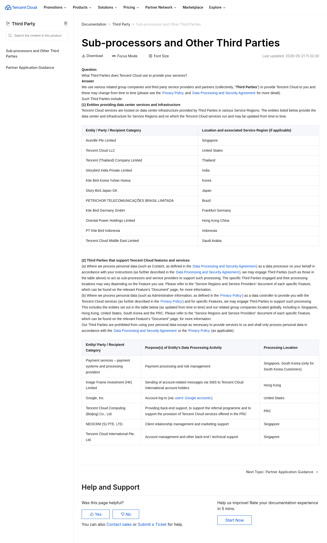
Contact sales (119, 524)
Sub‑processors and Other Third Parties (32, 53)
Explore (217, 7)
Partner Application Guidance (30, 67)
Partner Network (161, 7)
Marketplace (193, 7)
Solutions (108, 7)
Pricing (131, 7)
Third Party (121, 24)
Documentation (94, 24)
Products (82, 7)
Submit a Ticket (152, 524)
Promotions (55, 7)
